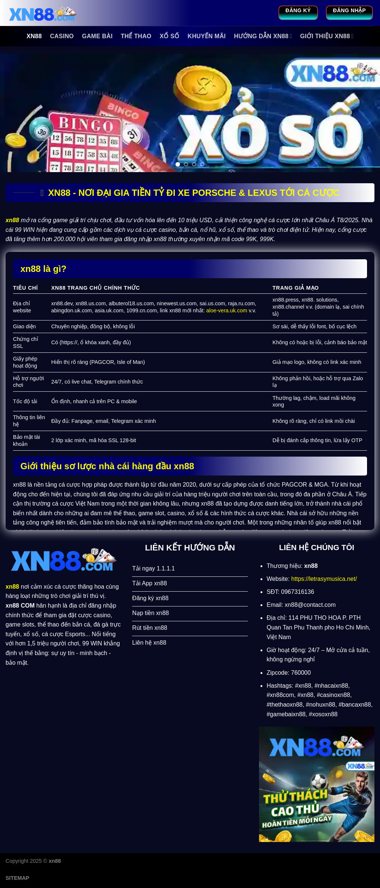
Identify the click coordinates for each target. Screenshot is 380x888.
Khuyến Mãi (207, 36)
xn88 (34, 36)
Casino (62, 36)
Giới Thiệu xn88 (327, 36)
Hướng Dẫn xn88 (263, 36)
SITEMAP (17, 878)
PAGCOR (102, 362)
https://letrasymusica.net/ (324, 579)
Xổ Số (169, 36)
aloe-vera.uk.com (226, 310)
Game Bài (97, 36)
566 (33, 680)
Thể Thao (136, 36)
